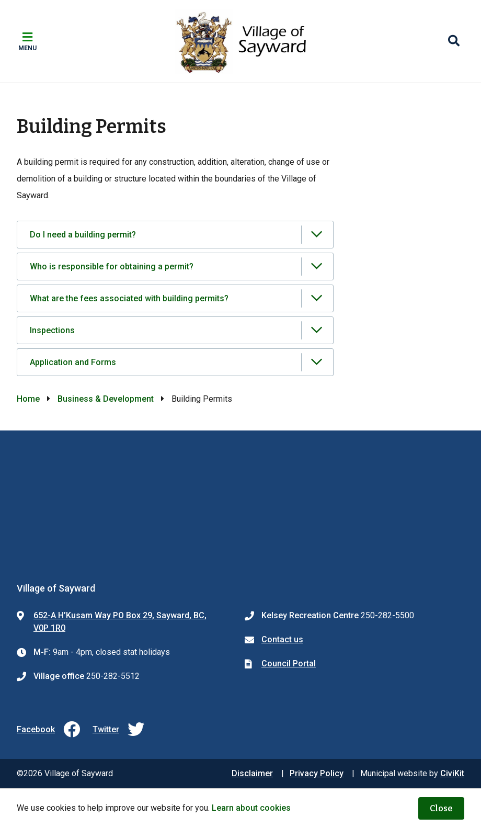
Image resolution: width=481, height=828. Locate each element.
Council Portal (288, 663)
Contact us (282, 639)
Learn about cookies (251, 808)
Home (28, 399)
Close (441, 808)
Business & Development (106, 399)
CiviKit (452, 773)
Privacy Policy (316, 773)
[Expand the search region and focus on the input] (453, 41)
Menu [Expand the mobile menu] (27, 48)
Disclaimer (252, 773)
